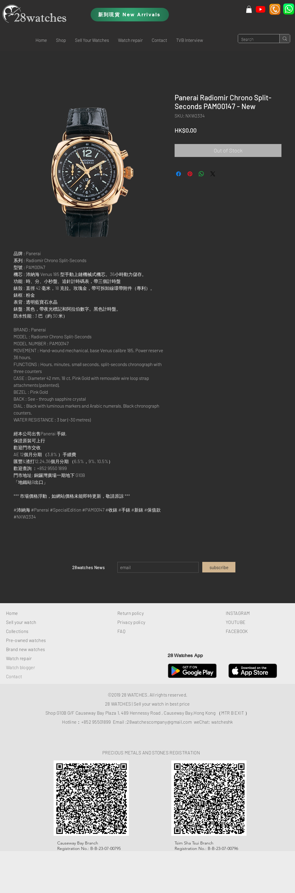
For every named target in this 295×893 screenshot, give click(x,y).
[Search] (254, 39)
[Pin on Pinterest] (190, 173)
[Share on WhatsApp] (201, 173)
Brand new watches (25, 649)
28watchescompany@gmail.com (159, 722)
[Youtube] (260, 9)
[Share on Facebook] (178, 173)
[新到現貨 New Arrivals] (130, 14)
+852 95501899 (96, 722)
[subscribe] (218, 567)
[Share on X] (212, 173)
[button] (60, 40)
